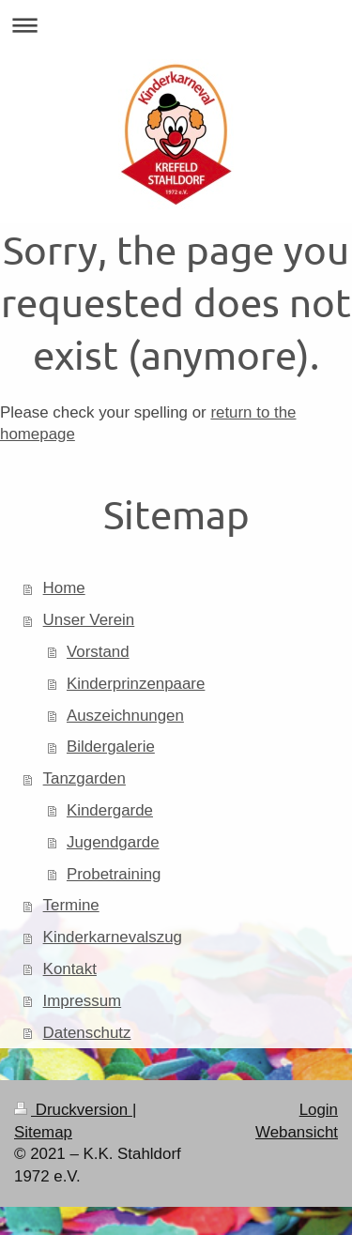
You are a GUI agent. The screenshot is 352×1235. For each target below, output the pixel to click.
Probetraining (114, 874)
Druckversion (73, 1110)
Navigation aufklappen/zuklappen (176, 25)
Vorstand (98, 652)
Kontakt (70, 969)
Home (64, 588)
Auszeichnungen (125, 715)
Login (318, 1110)
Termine (71, 905)
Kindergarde (110, 810)
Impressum (82, 1001)
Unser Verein (89, 620)
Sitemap (43, 1132)
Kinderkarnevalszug (112, 937)
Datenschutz (87, 1033)
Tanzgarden (84, 778)
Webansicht (296, 1132)
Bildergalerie (111, 746)
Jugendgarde (113, 842)
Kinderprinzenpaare (136, 684)
